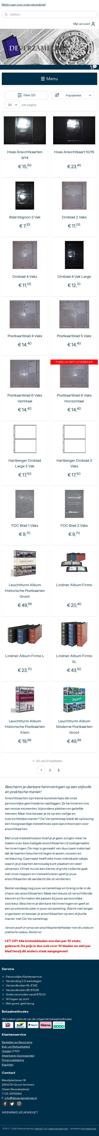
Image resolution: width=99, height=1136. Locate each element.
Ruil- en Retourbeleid (16, 1046)
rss (45, 1128)
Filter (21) (26, 95)
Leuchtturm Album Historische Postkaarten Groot (25, 591)
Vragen (6, 1051)
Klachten (7, 1064)
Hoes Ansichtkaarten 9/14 (24, 155)
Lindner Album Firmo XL (74, 658)
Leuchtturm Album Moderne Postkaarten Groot (74, 727)
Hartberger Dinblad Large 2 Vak (24, 463)
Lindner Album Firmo (74, 585)
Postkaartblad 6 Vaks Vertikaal (24, 398)
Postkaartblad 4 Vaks (25, 336)
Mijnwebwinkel (88, 1128)
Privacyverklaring (13, 1060)
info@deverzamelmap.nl (21, 1098)
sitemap (39, 1128)
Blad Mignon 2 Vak (24, 217)
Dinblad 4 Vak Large (74, 276)
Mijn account (84, 24)
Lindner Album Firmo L (24, 655)
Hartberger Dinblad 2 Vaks (74, 463)
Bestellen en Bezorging (17, 1042)
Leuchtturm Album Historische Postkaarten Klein (25, 727)
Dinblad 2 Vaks (74, 217)
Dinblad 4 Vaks (24, 276)
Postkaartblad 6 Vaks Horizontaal (74, 398)
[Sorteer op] (73, 95)
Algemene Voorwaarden (18, 1055)
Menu (49, 78)
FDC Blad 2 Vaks (74, 525)
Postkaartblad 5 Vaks (74, 336)
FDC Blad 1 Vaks (24, 525)
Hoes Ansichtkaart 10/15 (74, 152)
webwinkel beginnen (58, 1128)
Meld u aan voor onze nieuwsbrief (24, 4)
